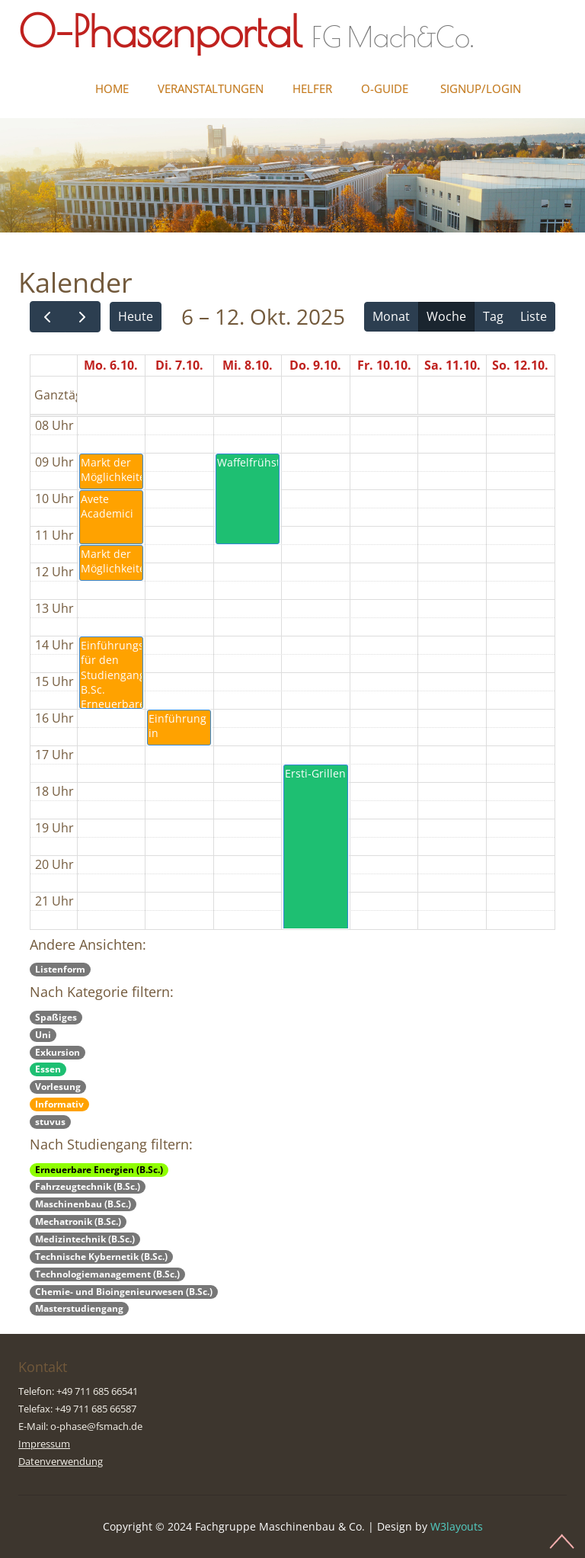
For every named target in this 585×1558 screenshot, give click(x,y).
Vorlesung (58, 1086)
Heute (135, 316)
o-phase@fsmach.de (96, 1426)
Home (112, 88)
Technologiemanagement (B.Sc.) (107, 1274)
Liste (533, 316)
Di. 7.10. (179, 365)
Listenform (60, 969)
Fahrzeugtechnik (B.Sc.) (87, 1186)
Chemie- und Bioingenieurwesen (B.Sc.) (124, 1291)
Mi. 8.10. (247, 365)
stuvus (50, 1121)
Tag (493, 316)
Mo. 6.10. (111, 365)
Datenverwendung (60, 1461)
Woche (446, 316)
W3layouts (456, 1526)
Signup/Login (480, 88)
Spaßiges (56, 1017)
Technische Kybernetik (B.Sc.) (101, 1256)
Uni (43, 1034)
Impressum (44, 1444)
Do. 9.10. (315, 365)
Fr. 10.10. (384, 365)
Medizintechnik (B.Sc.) (85, 1239)
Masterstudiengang (79, 1308)
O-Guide (384, 88)
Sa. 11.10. (452, 365)
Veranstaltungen (211, 88)
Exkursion (57, 1052)
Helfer (312, 88)
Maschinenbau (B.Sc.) (83, 1203)
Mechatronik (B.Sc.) (78, 1221)
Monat (391, 316)
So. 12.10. (520, 365)
